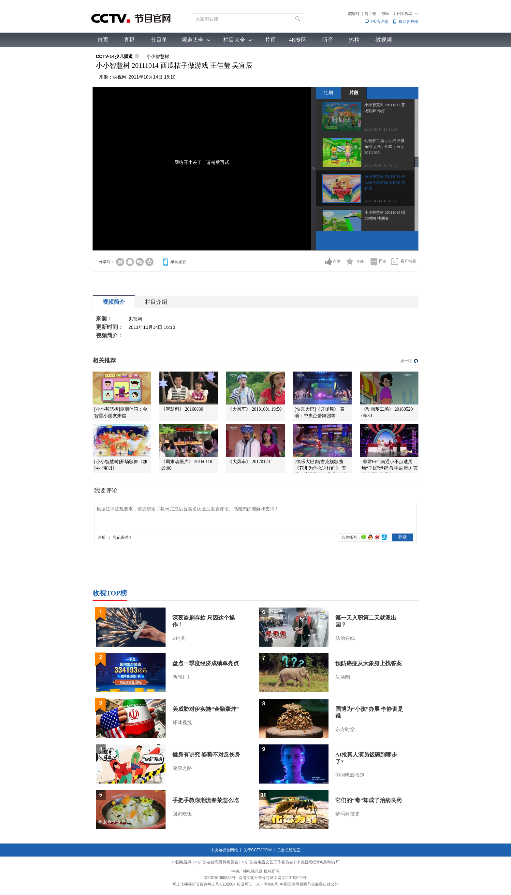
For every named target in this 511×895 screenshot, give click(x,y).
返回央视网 (405, 13)
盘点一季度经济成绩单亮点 (205, 663)
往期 (328, 92)
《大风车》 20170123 (249, 461)
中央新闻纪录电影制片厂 (318, 862)
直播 (129, 40)
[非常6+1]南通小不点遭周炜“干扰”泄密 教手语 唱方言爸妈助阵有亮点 (389, 468)
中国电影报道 (350, 775)
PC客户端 (379, 21)
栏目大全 (234, 40)
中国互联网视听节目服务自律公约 (309, 884)
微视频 (383, 40)
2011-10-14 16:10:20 (380, 201)
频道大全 (193, 40)
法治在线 (345, 638)
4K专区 (298, 40)
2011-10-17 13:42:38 (380, 165)
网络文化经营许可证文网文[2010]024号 (273, 877)
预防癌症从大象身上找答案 (368, 663)
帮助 (385, 13)
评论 (383, 261)
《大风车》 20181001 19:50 (255, 409)
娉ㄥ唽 (370, 13)
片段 (353, 92)
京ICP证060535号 (220, 877)
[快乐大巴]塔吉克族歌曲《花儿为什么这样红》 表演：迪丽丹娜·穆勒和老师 (320, 468)
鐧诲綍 (354, 13)
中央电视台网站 (224, 850)
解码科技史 (347, 813)
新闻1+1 (181, 677)
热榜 (354, 40)
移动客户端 (408, 21)
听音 (327, 40)
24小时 (179, 638)
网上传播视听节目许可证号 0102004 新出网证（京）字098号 (225, 884)
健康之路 (182, 768)
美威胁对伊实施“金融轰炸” (205, 709)
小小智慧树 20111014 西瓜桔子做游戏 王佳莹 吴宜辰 (384, 182)
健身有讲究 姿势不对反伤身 (206, 755)
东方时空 (345, 729)
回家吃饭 (182, 813)
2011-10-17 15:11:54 (380, 129)
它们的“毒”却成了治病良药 (368, 800)
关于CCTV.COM (257, 850)
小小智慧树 (157, 56)
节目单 (159, 40)
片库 (270, 40)
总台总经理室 (288, 850)
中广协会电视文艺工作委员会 (267, 862)
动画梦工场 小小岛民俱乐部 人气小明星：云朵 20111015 (384, 147)
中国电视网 (182, 862)
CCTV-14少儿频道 (114, 56)
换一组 (406, 361)
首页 (103, 40)
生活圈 (342, 677)
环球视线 (182, 722)
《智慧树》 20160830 (182, 409)
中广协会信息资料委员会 (216, 862)
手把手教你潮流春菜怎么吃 (205, 800)
